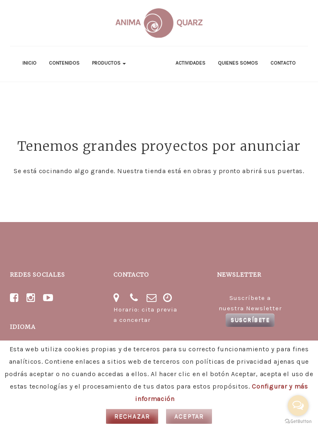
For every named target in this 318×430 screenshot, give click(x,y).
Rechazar (132, 416)
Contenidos (64, 63)
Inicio (29, 63)
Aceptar (189, 416)
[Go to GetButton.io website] (298, 421)
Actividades (190, 63)
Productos (109, 63)
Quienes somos (238, 63)
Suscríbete (250, 320)
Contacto (283, 63)
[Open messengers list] (298, 405)
